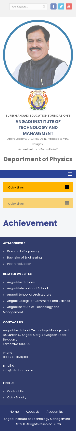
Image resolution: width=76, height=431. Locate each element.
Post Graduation (19, 264)
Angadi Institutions (21, 282)
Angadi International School (27, 288)
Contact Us (15, 391)
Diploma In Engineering (23, 251)
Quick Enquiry (16, 397)
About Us (33, 411)
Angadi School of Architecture (29, 295)
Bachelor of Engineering (24, 257)
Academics (54, 411)
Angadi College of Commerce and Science (38, 301)
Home (14, 411)
